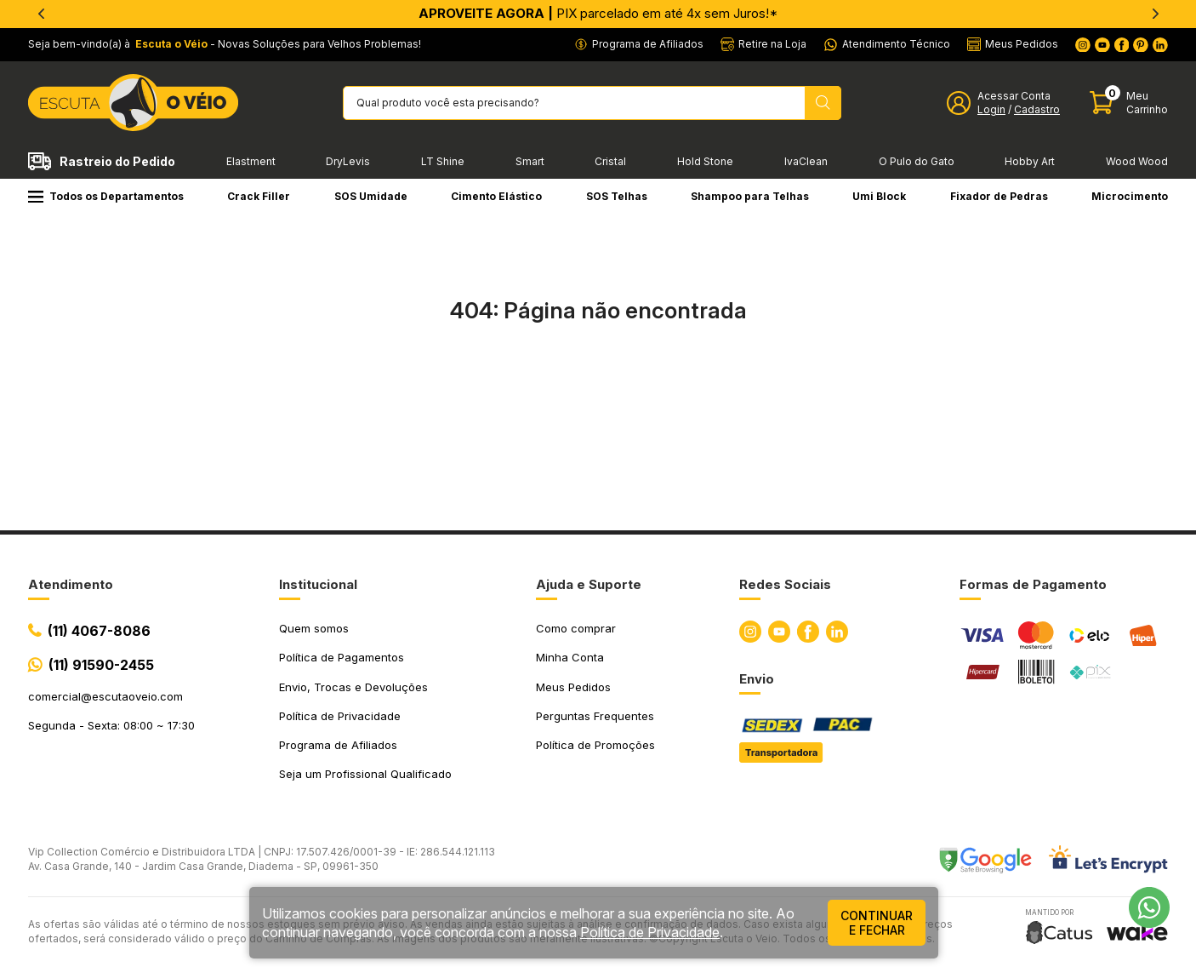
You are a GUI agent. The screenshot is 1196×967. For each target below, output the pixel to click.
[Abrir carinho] (1129, 102)
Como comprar (576, 628)
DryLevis (348, 161)
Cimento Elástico (496, 196)
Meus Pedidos (573, 687)
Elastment (251, 161)
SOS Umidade (370, 196)
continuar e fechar (876, 922)
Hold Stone (705, 161)
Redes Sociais (785, 584)
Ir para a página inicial (598, 384)
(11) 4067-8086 (99, 630)
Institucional (318, 584)
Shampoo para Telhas (750, 196)
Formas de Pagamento (1033, 584)
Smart (529, 161)
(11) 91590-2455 (101, 664)
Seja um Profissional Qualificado (365, 774)
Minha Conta (570, 657)
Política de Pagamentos (341, 657)
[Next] (1155, 13)
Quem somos (314, 628)
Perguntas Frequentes (595, 716)
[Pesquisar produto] (823, 103)
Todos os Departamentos (106, 196)
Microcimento (1129, 196)
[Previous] (41, 13)
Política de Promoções (595, 745)
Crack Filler (258, 196)
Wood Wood (1137, 161)
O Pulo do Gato (916, 161)
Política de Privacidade (340, 716)
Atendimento (70, 584)
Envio (756, 679)
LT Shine (442, 161)
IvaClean (806, 161)
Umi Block (879, 196)
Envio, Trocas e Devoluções (353, 687)
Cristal (610, 161)
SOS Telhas (616, 196)
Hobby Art (1030, 161)
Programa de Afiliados (338, 745)
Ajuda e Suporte (588, 584)
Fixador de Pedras (999, 196)
